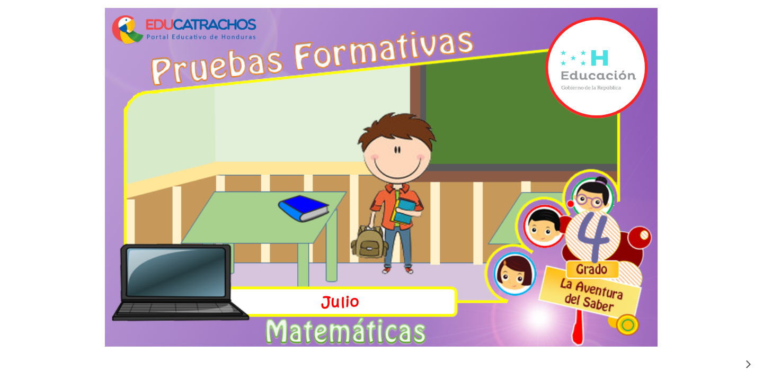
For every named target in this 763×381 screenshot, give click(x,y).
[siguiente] (748, 364)
